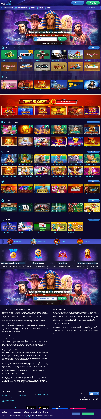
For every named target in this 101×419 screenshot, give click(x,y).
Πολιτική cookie (5, 398)
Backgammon (38, 60)
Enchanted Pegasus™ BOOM (74, 164)
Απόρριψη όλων (76, 414)
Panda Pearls (38, 146)
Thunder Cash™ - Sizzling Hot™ (42, 116)
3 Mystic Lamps (38, 134)
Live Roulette (5, 213)
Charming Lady (5, 89)
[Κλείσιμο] (98, 413)
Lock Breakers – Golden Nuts (58, 134)
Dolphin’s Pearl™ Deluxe (57, 89)
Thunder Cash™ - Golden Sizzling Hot (9, 146)
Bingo (47, 7)
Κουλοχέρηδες (20, 7)
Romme (20, 60)
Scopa (53, 72)
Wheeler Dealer (71, 134)
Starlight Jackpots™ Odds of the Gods (42, 164)
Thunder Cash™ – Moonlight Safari (92, 134)
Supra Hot (73, 241)
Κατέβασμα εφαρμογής (19, 407)
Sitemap (19, 397)
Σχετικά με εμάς (5, 394)
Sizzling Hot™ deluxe (39, 89)
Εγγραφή (93, 3)
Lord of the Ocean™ (52, 241)
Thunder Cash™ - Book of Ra (58, 116)
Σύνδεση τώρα (58, 43)
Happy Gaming (21, 394)
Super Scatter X (71, 146)
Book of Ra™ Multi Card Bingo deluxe (9, 194)
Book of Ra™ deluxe (22, 89)
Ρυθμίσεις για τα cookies (65, 414)
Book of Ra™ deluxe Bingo (90, 194)
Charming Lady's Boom (90, 176)
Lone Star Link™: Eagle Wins (74, 176)
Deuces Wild (54, 232)
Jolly (69, 60)
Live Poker (37, 232)
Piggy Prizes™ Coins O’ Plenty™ (25, 164)
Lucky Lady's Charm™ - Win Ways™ (9, 134)
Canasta (86, 72)
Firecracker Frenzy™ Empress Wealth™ (9, 164)
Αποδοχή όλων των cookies (88, 414)
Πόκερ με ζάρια (88, 60)
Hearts (69, 72)
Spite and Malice (55, 60)
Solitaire (20, 72)
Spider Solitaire (38, 72)
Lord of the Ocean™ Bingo (41, 194)
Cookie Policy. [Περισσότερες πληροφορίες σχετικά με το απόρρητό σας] (29, 416)
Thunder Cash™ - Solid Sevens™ (92, 116)
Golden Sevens (71, 89)
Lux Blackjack (55, 213)
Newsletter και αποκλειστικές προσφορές (8, 401)
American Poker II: (6, 232)
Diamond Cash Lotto (22, 194)
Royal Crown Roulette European (75, 213)
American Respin (22, 146)
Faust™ (86, 89)
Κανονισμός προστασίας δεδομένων (9, 397)
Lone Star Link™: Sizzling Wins (58, 176)
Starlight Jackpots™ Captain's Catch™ (59, 164)
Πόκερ (39, 7)
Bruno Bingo (54, 194)
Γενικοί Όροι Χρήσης (6, 395)
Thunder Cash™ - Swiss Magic (25, 176)
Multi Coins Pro (21, 134)
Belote (3, 60)
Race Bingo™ (71, 194)
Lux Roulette (37, 213)
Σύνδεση (77, 3)
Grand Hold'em (21, 232)
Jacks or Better (71, 232)
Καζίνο (31, 7)
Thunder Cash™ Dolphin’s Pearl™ (25, 116)
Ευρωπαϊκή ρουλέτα (89, 213)
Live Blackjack (21, 213)
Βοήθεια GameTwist (22, 395)
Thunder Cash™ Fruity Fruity (8, 116)
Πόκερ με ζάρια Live (6, 72)
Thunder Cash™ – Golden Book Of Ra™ (75, 116)
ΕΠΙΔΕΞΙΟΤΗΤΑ (7, 7)
